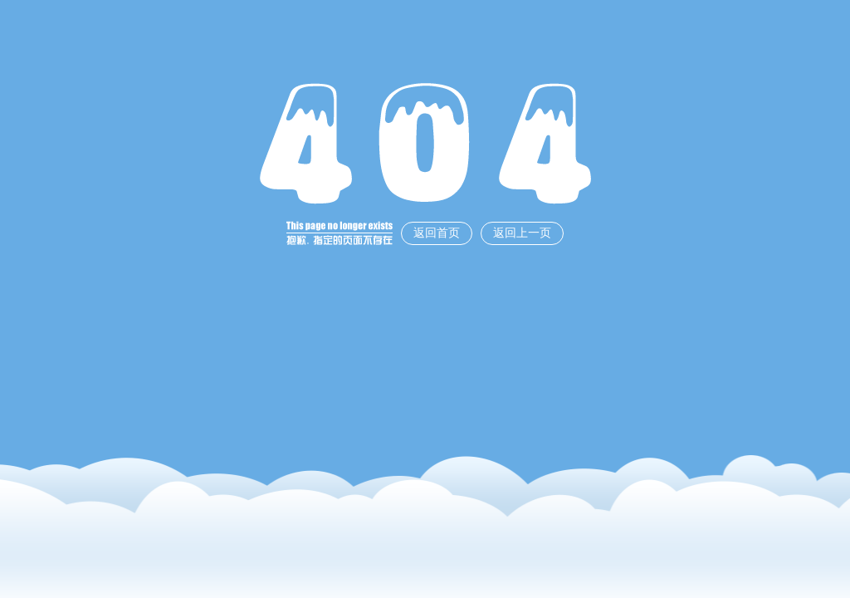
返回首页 (436, 233)
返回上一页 (522, 233)
